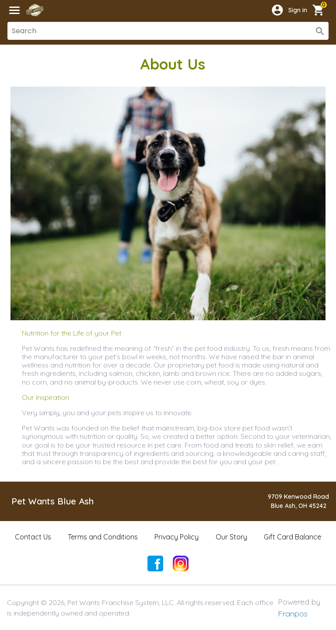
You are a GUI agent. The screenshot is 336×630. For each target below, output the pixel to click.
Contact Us (33, 536)
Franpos (293, 614)
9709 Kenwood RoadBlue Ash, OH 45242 (298, 501)
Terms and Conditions (103, 536)
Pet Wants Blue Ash (52, 501)
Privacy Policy (176, 536)
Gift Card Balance (292, 536)
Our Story (231, 536)
